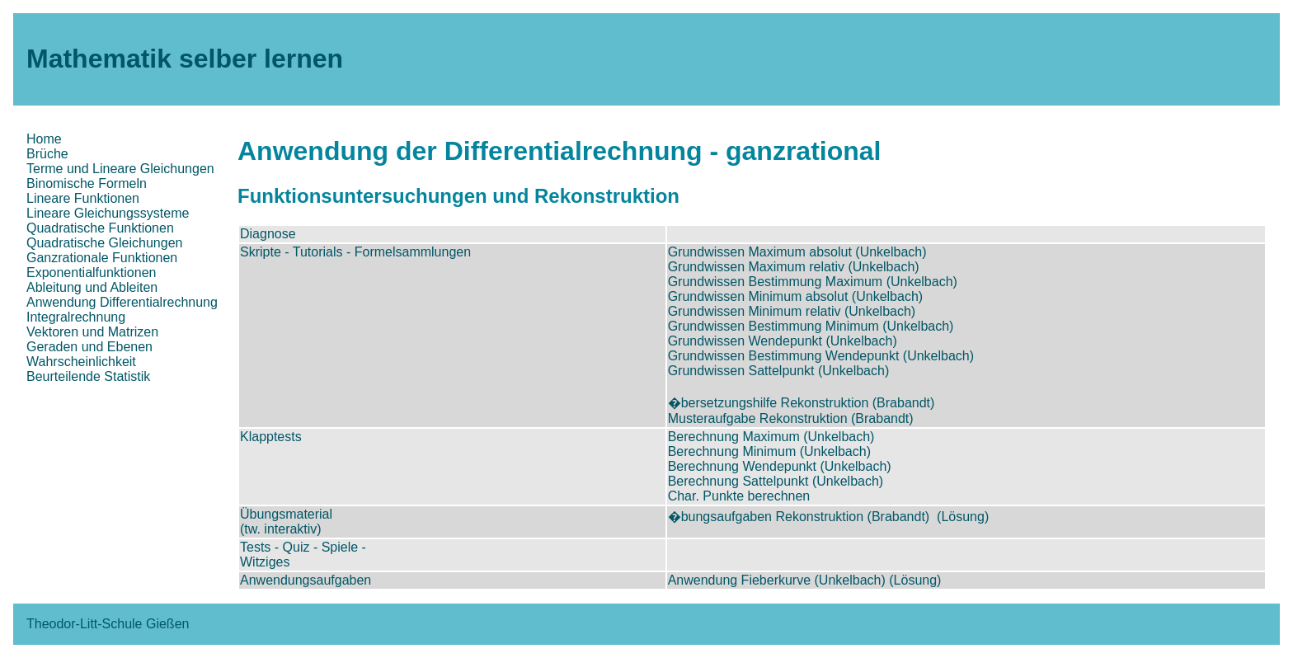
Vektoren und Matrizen (92, 332)
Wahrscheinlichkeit (81, 362)
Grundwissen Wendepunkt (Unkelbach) (782, 341)
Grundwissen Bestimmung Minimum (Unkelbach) (811, 326)
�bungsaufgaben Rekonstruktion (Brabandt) (799, 517)
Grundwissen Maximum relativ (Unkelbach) (793, 267)
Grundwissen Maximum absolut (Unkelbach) (797, 252)
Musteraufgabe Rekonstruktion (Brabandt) (791, 418)
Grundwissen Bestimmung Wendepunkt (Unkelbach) (821, 356)
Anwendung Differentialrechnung (122, 302)
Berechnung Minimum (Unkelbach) (769, 451)
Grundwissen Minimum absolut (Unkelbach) (795, 296)
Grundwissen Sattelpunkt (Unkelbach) (779, 371)
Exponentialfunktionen (91, 273)
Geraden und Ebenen (89, 347)
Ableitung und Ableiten (92, 287)
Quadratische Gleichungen (104, 243)
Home (44, 139)
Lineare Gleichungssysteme (107, 213)
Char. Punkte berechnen (739, 496)
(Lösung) (963, 517)
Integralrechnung (75, 317)
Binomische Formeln (86, 183)
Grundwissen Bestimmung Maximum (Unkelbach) (812, 282)
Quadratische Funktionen (100, 228)
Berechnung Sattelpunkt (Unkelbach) (776, 481)
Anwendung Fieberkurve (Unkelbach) (777, 580)
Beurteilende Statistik (88, 376)
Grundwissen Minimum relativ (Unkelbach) (792, 311)
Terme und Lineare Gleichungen (120, 169)
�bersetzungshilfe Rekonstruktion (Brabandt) (801, 403)
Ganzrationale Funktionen (101, 258)
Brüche (47, 154)
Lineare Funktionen (82, 198)
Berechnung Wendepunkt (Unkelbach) (779, 466)
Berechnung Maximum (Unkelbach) (771, 437)
